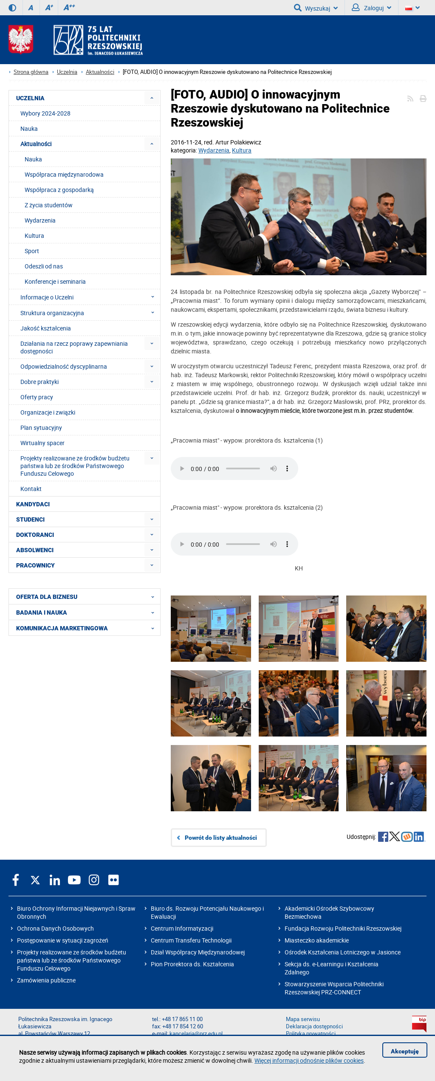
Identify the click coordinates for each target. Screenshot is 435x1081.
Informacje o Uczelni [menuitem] (89, 297)
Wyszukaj (316, 7)
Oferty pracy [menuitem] (36, 397)
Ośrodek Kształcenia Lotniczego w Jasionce (343, 952)
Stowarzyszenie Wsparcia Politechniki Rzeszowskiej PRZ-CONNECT (334, 988)
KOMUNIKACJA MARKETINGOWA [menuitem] (87, 628)
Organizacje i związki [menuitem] (47, 412)
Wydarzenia (213, 150)
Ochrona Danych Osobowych (55, 928)
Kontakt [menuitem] (31, 489)
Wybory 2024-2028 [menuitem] (45, 113)
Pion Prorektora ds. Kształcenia (192, 964)
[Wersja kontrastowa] (12, 7)
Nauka (33, 159)
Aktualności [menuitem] (35, 144)
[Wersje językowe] (412, 7)
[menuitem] (151, 97)
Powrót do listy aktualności (221, 837)
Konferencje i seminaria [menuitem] (55, 281)
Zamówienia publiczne (46, 980)
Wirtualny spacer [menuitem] (42, 443)
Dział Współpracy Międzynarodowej (198, 952)
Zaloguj (371, 7)
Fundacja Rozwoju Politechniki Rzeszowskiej (343, 928)
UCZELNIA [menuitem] (30, 98)
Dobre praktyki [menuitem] (39, 382)
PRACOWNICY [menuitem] (35, 565)
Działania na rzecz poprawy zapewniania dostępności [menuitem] (74, 347)
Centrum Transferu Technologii (191, 940)
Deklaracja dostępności (314, 1026)
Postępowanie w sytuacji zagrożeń (62, 940)
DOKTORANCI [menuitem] (35, 534)
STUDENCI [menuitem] (30, 519)
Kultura (241, 150)
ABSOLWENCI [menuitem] (35, 550)
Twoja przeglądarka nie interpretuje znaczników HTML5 (234, 468)
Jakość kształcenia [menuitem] (45, 328)
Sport (32, 251)
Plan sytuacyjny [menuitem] (41, 427)
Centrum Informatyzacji (182, 928)
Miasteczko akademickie (317, 940)
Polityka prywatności (311, 1033)
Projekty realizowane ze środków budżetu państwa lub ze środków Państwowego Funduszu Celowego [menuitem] (75, 465)
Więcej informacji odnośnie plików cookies (309, 1060)
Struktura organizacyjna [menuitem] (89, 312)
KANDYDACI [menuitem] (33, 504)
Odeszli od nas (44, 266)
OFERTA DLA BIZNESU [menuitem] (87, 596)
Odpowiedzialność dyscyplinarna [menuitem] (63, 366)
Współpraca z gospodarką (59, 190)
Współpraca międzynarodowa (64, 174)
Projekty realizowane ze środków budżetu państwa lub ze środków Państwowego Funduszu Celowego (71, 960)
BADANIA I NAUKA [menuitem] (87, 612)
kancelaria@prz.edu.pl (196, 1033)
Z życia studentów (49, 205)
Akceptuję (405, 1051)
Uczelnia (67, 72)
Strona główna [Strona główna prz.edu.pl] (31, 72)
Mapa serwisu (303, 1019)
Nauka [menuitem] (29, 128)
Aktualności (100, 72)
